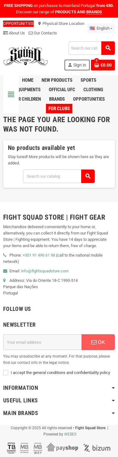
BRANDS (94, 11)
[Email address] (42, 342)
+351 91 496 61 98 (39, 255)
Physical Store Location (60, 23)
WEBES (70, 434)
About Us (14, 33)
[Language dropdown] (101, 28)
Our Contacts (43, 33)
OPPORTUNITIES (18, 23)
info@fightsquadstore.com (45, 271)
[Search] (92, 48)
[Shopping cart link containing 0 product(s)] (103, 65)
